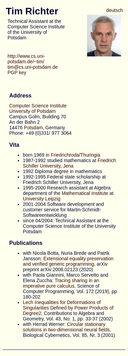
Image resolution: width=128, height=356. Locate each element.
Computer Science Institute (38, 105)
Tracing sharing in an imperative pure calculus (61, 283)
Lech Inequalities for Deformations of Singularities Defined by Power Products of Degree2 (68, 308)
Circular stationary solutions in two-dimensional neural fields (66, 326)
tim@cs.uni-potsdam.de (33, 67)
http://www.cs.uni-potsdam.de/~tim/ (26, 58)
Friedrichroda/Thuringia (75, 155)
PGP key (17, 72)
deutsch (114, 10)
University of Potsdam (32, 111)
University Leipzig (41, 198)
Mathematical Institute (85, 193)
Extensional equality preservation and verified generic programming (68, 261)
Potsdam (33, 127)
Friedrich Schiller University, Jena (69, 163)
